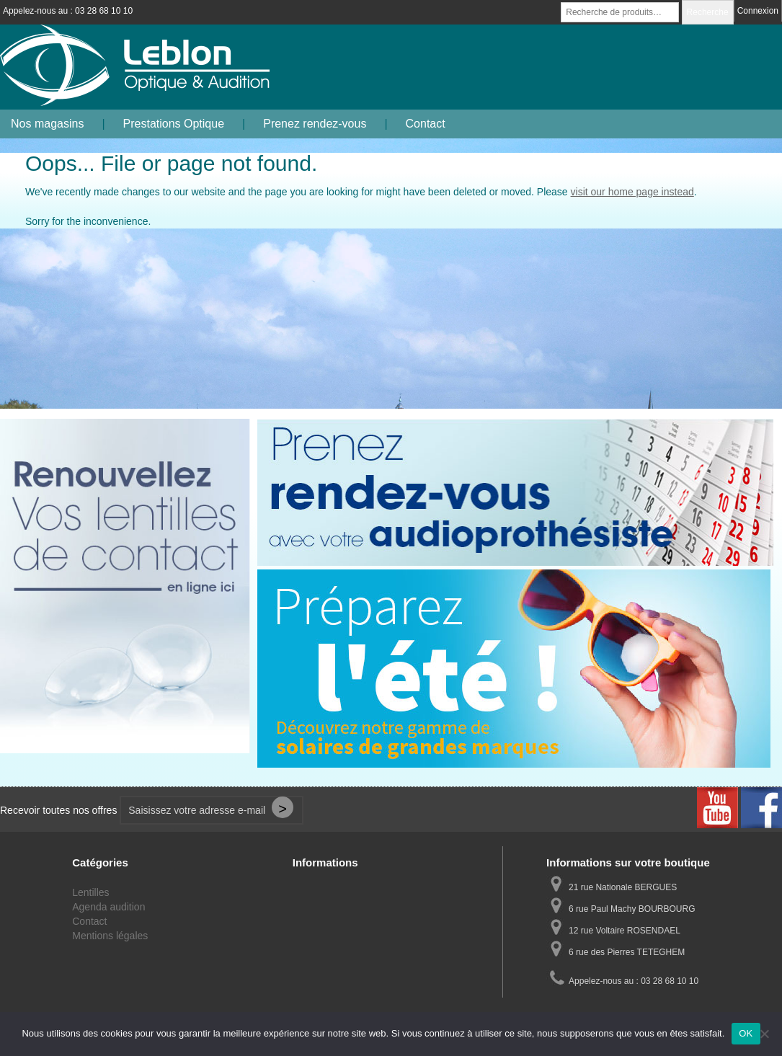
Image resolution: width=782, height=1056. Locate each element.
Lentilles (90, 892)
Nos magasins (47, 123)
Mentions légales (110, 935)
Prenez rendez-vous (314, 123)
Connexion (757, 11)
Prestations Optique (174, 123)
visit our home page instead (632, 192)
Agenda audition (108, 907)
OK (745, 1033)
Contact (425, 123)
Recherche (708, 12)
